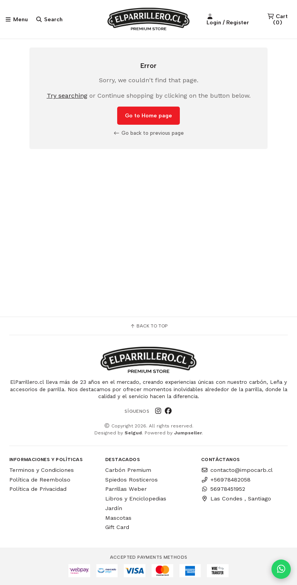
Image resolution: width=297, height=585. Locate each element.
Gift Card (117, 527)
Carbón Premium (128, 470)
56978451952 (223, 489)
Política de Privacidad (38, 489)
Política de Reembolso (39, 479)
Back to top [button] (148, 326)
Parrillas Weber (126, 489)
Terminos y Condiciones (41, 470)
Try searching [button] (67, 96)
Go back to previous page (148, 133)
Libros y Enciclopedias (135, 498)
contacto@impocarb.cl (237, 470)
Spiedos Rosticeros (131, 479)
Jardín (113, 508)
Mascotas (118, 518)
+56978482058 (226, 479)
